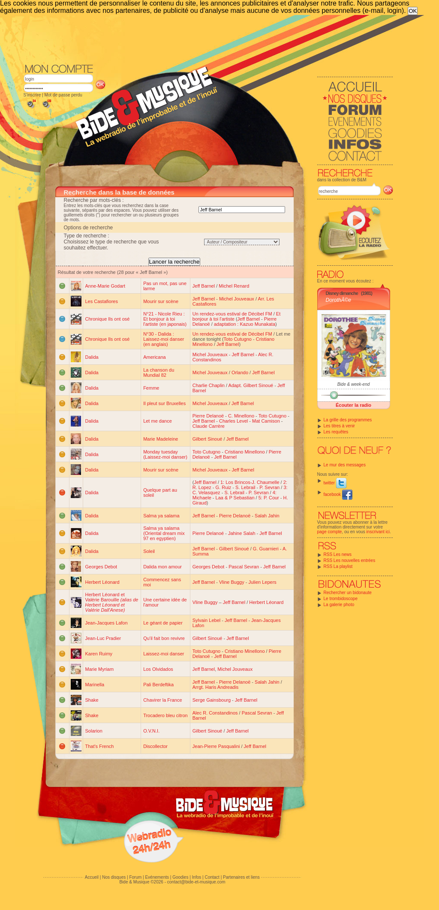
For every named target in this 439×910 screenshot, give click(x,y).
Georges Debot (101, 566)
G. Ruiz (224, 487)
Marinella (95, 684)
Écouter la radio (353, 405)
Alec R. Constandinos (215, 712)
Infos (196, 877)
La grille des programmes (348, 419)
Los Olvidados (158, 669)
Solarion (93, 730)
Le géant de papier (163, 622)
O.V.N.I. (151, 730)
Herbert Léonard (102, 582)
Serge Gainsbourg (211, 700)
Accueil (92, 877)
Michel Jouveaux (236, 298)
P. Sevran (269, 487)
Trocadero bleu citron (165, 715)
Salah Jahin (267, 515)
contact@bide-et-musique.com (196, 882)
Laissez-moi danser (163, 653)
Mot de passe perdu (63, 95)
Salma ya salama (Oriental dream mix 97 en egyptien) (164, 533)
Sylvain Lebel (206, 620)
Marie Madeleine (160, 438)
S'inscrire (32, 95)
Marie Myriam (99, 669)
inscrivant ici (378, 531)
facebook (338, 494)
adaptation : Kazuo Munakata (244, 324)
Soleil (149, 551)
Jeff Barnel (203, 285)
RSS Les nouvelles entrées (350, 560)
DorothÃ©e (339, 300)
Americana (154, 357)
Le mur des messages (345, 465)
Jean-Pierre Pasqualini (216, 746)
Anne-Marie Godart (105, 285)
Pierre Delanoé (208, 533)
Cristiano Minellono (245, 451)
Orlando (240, 372)
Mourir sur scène (160, 301)
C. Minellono (241, 415)
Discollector (155, 746)
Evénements (157, 877)
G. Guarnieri (266, 548)
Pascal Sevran (244, 566)
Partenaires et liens (241, 877)
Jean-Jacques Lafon (106, 622)
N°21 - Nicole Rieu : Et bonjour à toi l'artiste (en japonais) (164, 319)
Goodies (180, 877)
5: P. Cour (269, 497)
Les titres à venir (339, 425)
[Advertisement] (208, 38)
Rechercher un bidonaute (348, 592)
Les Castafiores (101, 301)
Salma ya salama (161, 515)
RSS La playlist (338, 566)
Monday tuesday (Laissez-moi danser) (165, 454)
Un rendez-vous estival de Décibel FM (232, 313)
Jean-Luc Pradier (103, 638)
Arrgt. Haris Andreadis (215, 687)
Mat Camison (266, 420)
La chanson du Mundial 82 (158, 372)
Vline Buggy (231, 582)
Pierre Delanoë (208, 415)
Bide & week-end (353, 384)
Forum (135, 877)
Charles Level (233, 420)
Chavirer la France (162, 700)
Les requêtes (336, 431)
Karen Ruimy (99, 653)
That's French (99, 746)
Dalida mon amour (162, 566)
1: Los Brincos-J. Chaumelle (250, 482)
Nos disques (114, 877)
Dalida (92, 357)
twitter (335, 483)
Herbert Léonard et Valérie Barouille (111, 602)
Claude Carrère (208, 426)
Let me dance (157, 420)
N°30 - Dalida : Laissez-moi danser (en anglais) (163, 339)
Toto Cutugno (238, 339)
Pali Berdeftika (158, 684)
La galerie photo (339, 604)
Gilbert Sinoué (207, 438)
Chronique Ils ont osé (107, 318)
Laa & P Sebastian (235, 497)
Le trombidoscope (341, 598)
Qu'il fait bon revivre (164, 638)
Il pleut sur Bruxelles (164, 403)
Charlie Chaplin (208, 385)
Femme (151, 387)
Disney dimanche (342, 293)
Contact (211, 877)
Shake (92, 700)
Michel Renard (234, 285)
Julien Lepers (262, 582)
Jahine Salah (242, 533)
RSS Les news (338, 554)
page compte (329, 531)
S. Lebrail (245, 487)
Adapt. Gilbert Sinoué (251, 385)
